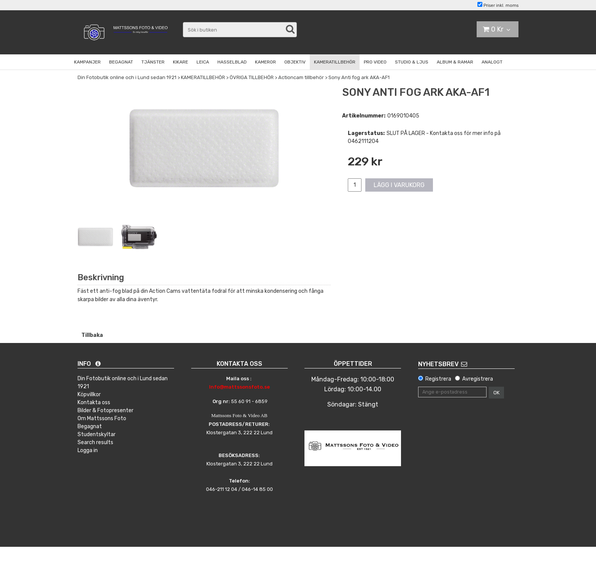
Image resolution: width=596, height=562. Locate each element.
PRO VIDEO (375, 62)
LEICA (203, 62)
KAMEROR (265, 62)
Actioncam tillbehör (301, 77)
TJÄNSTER (153, 62)
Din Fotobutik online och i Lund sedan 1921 (127, 77)
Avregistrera (477, 379)
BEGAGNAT (121, 62)
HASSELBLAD (232, 62)
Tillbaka (92, 335)
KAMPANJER (87, 62)
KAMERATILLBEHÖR (334, 62)
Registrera (438, 379)
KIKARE (180, 62)
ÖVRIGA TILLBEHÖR (252, 77)
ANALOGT (492, 62)
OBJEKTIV (295, 62)
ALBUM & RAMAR (455, 62)
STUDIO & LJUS (411, 62)
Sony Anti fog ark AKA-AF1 (359, 77)
